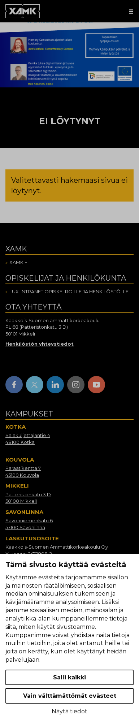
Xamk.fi (19, 262)
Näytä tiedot (69, 711)
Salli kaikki (69, 677)
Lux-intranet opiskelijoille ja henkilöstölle (69, 291)
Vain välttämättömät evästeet (69, 695)
